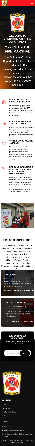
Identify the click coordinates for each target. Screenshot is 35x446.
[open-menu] (32, 3)
